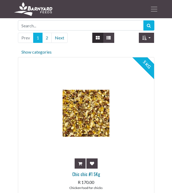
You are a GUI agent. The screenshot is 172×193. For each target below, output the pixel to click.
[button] (146, 38)
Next (59, 37)
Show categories (36, 51)
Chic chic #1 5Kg (86, 174)
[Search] (148, 25)
